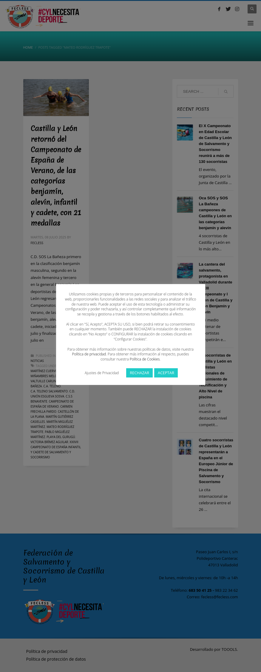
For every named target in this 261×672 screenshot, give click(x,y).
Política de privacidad (89, 354)
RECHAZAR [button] (139, 372)
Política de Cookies (145, 359)
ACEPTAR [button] (166, 372)
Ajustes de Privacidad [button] (102, 372)
